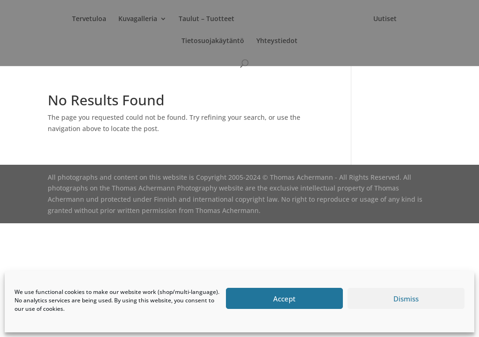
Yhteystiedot (277, 41)
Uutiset (385, 19)
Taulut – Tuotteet (206, 19)
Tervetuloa (89, 19)
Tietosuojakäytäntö (212, 41)
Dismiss (406, 298)
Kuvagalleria (137, 19)
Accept (284, 298)
